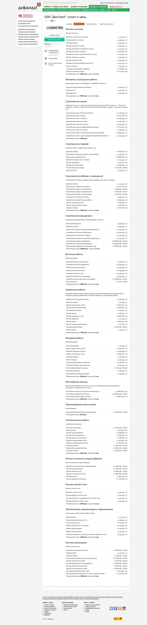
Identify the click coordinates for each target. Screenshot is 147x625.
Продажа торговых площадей (27, 32)
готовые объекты (91, 24)
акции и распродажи (50, 608)
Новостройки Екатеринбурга (26, 21)
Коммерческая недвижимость (27, 29)
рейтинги (47, 615)
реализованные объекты (90, 10)
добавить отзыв (55, 35)
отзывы (102, 10)
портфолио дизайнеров (71, 605)
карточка (69, 24)
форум (114, 10)
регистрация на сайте (122, 3)
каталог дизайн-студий (70, 606)
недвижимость (115, 6)
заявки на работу (90, 606)
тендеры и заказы (74, 10)
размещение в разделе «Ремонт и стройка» (99, 597)
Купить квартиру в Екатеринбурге (28, 26)
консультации (68, 608)
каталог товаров (49, 605)
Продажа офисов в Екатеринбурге (28, 34)
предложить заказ (54, 39)
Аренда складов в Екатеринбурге (28, 44)
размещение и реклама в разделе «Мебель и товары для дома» (67, 597)
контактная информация (91, 598)
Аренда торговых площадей (26, 39)
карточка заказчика (106, 24)
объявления (47, 613)
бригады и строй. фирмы (92, 605)
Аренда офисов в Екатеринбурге (28, 41)
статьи (108, 10)
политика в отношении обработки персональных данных (67, 598)
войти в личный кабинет (107, 3)
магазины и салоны (50, 610)
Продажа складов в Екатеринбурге (28, 36)
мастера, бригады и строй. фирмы (55, 10)
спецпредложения (49, 606)
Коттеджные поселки (24, 23)
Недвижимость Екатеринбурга (28, 16)
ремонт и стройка (98, 6)
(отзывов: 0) (48, 46)
